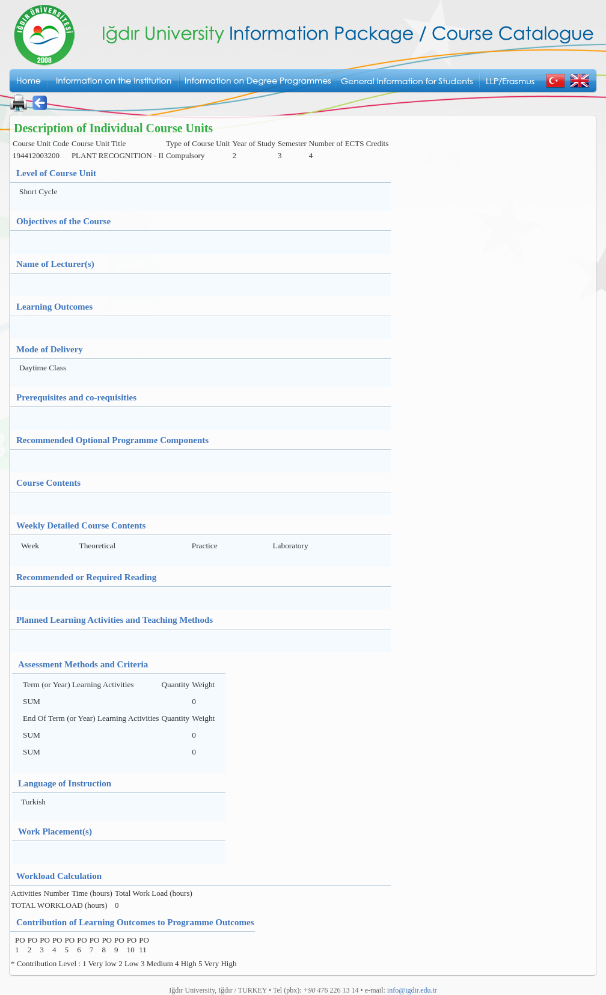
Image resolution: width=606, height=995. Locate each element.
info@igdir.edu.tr (412, 990)
